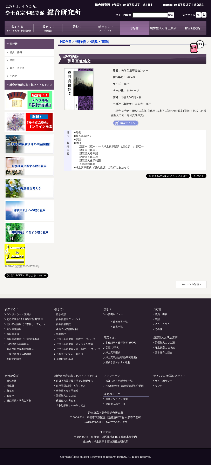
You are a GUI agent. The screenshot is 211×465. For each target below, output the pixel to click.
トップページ (112, 375)
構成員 (10, 385)
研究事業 (11, 380)
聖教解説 (61, 334)
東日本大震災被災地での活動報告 (74, 380)
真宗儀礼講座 (14, 329)
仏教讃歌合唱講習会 (18, 344)
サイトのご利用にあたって (169, 375)
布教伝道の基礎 (64, 358)
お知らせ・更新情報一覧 (119, 380)
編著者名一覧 (120, 321)
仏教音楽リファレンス (68, 319)
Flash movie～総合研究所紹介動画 (125, 385)
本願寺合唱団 (14, 358)
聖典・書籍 (16, 52)
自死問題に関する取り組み (71, 385)
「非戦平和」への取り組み (71, 405)
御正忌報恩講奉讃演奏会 (20, 349)
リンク (158, 385)
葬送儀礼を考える (66, 400)
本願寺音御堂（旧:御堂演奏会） (24, 339)
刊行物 (134, 28)
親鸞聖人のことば (66, 395)
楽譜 (12, 60)
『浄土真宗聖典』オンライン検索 (74, 344)
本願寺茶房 (13, 334)
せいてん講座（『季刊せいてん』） (26, 324)
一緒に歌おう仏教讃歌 (19, 354)
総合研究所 (192, 28)
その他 (13, 76)
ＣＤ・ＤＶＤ (17, 68)
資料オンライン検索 (117, 399)
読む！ (76, 28)
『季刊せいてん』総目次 (69, 354)
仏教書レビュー (114, 314)
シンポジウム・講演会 (19, 314)
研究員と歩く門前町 (67, 390)
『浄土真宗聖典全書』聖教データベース (78, 349)
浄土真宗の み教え (165, 347)
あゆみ (10, 395)
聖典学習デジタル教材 (118, 362)
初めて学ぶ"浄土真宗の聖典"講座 (25, 319)
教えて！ (47, 28)
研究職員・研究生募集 (19, 400)
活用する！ (105, 28)
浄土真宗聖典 (113, 352)
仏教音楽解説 (63, 324)
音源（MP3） (113, 347)
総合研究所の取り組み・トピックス (75, 375)
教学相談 (61, 314)
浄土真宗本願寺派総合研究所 (49, 10)
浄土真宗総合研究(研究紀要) (121, 357)
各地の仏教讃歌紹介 (67, 329)
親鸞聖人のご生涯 (165, 342)
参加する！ (19, 28)
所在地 (10, 390)
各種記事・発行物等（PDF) (121, 342)
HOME (65, 42)
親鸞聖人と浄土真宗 (163, 28)
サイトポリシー (163, 380)
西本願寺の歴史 (163, 352)
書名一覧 (118, 326)
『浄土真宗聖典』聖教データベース (76, 339)
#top (191, 284)
